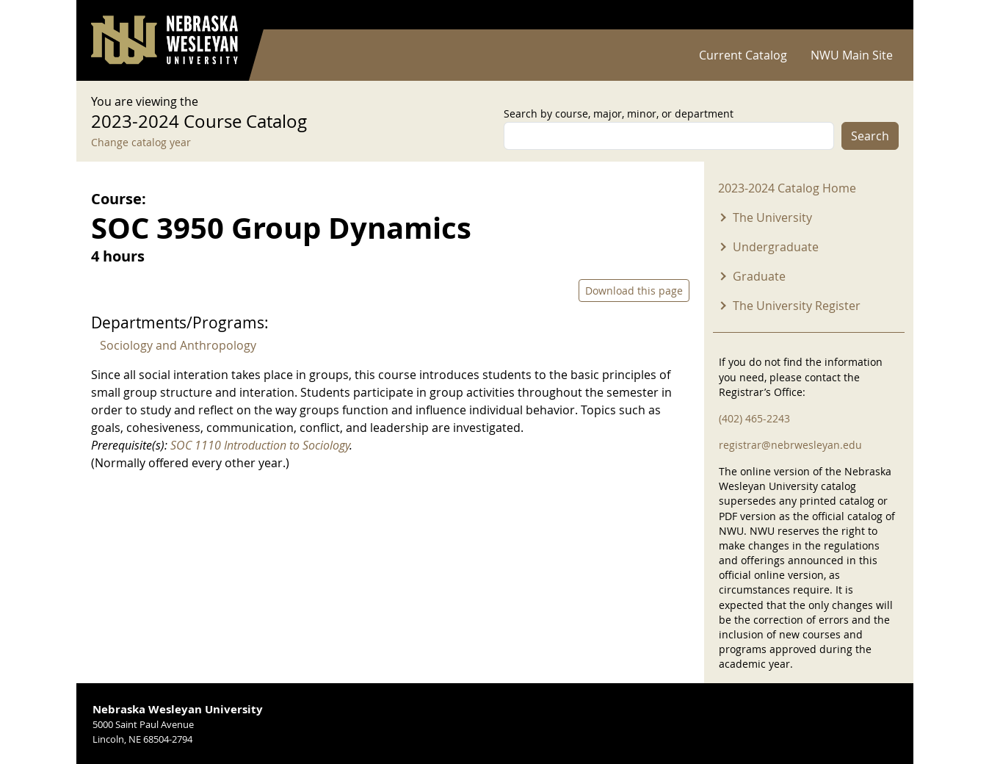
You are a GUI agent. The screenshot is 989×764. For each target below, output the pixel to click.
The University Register (797, 306)
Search (870, 136)
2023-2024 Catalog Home (787, 188)
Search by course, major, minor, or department (618, 113)
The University (772, 217)
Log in (879, 15)
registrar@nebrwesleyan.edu (790, 445)
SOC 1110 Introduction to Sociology (259, 445)
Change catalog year (141, 142)
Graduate (759, 276)
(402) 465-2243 (754, 418)
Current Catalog (743, 55)
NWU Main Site (852, 55)
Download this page (634, 291)
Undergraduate (776, 247)
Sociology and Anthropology (178, 345)
